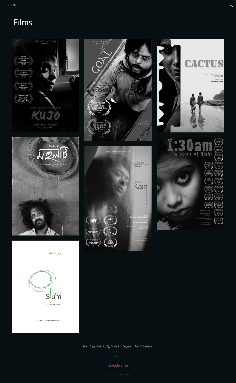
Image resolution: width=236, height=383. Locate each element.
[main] (118, 22)
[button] (231, 5)
